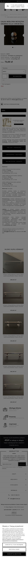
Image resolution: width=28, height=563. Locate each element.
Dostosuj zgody (14, 549)
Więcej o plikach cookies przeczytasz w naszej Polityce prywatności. (12, 540)
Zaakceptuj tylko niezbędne (14, 545)
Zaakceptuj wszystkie (14, 554)
